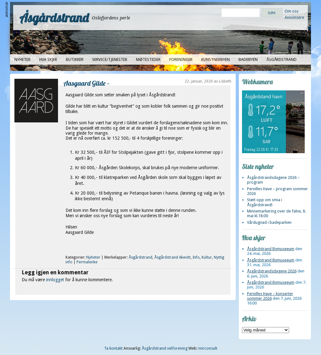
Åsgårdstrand (54, 17)
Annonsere (294, 17)
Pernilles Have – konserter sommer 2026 (270, 296)
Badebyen (248, 59)
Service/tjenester (109, 59)
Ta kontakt (113, 348)
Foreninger (180, 59)
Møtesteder (148, 59)
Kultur (207, 257)
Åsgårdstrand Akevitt (172, 257)
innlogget (55, 279)
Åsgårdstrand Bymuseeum (270, 248)
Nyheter (22, 59)
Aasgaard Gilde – (87, 83)
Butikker (74, 59)
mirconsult (207, 348)
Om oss (291, 11)
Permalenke (86, 262)
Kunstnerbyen (215, 59)
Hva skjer (48, 59)
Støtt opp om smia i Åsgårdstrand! (264, 202)
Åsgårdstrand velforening (164, 348)
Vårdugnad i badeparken (269, 222)
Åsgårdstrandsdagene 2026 (272, 271)
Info (196, 257)
